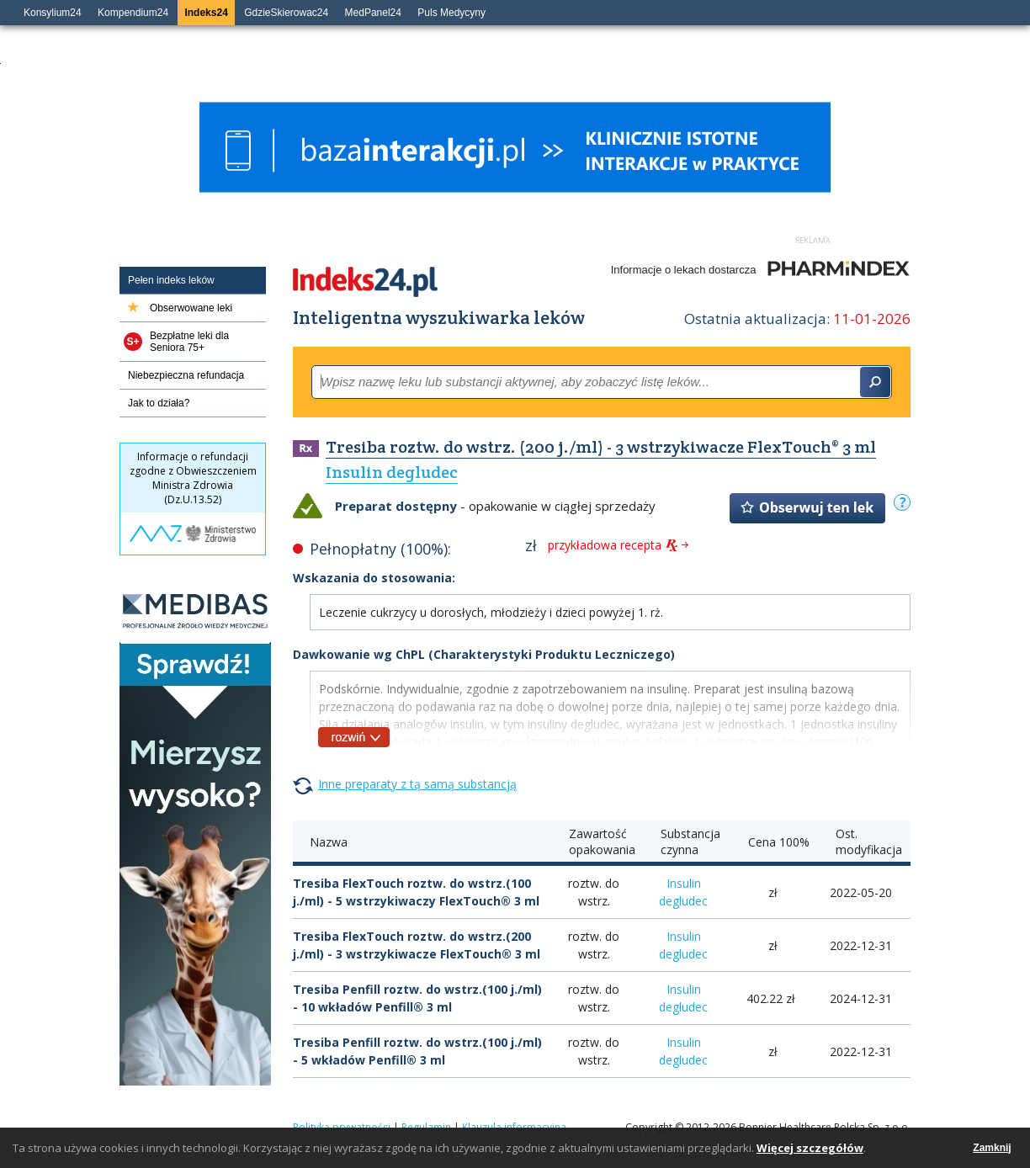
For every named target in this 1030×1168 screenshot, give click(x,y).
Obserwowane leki (191, 308)
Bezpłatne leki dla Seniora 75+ (189, 341)
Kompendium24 (133, 13)
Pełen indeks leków (171, 280)
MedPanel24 (373, 13)
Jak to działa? (158, 403)
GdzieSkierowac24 (286, 13)
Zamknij (992, 1148)
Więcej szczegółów (810, 1147)
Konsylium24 (53, 13)
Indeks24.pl (365, 282)
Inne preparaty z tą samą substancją (417, 784)
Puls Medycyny (451, 13)
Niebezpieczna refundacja (186, 375)
